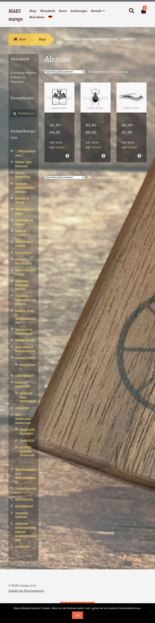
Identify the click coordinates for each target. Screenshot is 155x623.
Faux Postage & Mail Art (24, 243)
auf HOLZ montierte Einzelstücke (27, 451)
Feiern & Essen (23, 252)
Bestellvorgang (24, 506)
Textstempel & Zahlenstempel (24, 331)
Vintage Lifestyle (25, 340)
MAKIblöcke (22, 408)
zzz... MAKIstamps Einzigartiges (23, 419)
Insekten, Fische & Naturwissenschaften (25, 316)
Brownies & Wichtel (22, 200)
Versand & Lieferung (21, 515)
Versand (60, 143)
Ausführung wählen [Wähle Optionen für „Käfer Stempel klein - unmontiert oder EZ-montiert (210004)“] (103, 152)
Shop (32, 11)
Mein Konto (37, 17)
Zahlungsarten (24, 499)
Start (22, 39)
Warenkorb (47, 11)
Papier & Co (27, 440)
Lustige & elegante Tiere (23, 261)
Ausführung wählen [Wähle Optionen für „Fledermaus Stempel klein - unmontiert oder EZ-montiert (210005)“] (67, 152)
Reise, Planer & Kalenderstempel (25, 349)
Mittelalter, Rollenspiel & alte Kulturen (25, 300)
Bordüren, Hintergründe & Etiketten (24, 187)
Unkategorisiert (24, 375)
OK (77, 615)
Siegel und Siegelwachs (22, 384)
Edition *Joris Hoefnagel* (23, 164)
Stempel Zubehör (25, 358)
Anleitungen (79, 11)
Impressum (22, 546)
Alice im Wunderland (22, 174)
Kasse (63, 11)
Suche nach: (131, 11)
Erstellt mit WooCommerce (26, 591)
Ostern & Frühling (20, 233)
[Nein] (150, 613)
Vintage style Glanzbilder (27, 431)
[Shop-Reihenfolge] (64, 72)
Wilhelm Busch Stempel (24, 222)
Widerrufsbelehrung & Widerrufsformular (26, 475)
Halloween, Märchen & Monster (21, 285)
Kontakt (96, 11)
